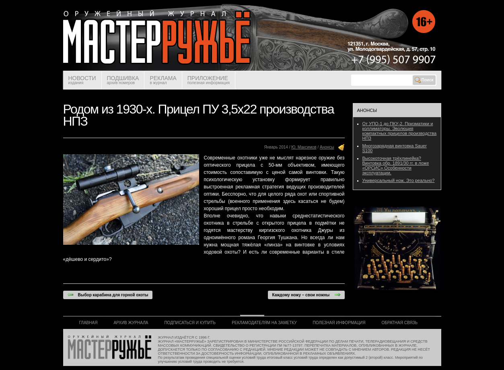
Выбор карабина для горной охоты (107, 294)
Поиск (424, 80)
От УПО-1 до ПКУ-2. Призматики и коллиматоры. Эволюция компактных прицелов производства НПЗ (399, 131)
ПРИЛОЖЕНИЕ (208, 80)
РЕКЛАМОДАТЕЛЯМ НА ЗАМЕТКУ (264, 322)
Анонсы (327, 147)
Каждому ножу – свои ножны (306, 294)
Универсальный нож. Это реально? (398, 180)
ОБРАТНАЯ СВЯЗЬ (400, 322)
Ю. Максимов (304, 147)
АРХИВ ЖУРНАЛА (130, 322)
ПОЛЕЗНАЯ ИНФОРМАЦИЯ (339, 322)
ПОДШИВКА (123, 80)
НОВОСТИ (82, 80)
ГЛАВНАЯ (88, 322)
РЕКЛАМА (163, 80)
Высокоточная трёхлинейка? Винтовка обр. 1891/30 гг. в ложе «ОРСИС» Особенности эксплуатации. (395, 165)
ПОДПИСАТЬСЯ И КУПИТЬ (190, 322)
